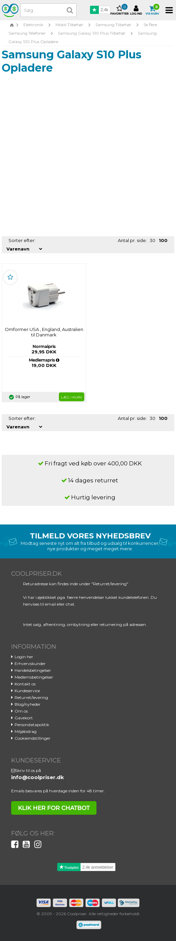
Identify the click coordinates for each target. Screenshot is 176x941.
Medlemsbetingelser (34, 677)
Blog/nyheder (28, 704)
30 (152, 240)
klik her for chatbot (54, 808)
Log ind (136, 10)
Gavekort (24, 717)
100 (163, 240)
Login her (24, 656)
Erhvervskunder (30, 663)
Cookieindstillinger (32, 738)
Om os (21, 711)
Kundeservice (27, 690)
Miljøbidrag (26, 731)
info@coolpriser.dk (37, 777)
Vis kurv (152, 10)
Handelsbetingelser (33, 670)
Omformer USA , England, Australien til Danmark (44, 332)
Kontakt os (25, 683)
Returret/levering (31, 697)
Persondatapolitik (32, 724)
